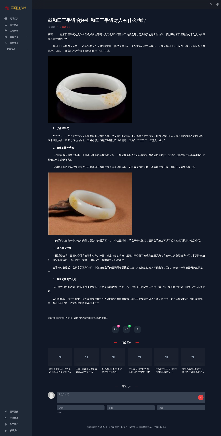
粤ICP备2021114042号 (117, 426)
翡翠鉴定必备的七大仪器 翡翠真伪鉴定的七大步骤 (60, 370)
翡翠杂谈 (66, 26)
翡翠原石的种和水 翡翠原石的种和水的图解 (139, 370)
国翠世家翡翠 (145, 426)
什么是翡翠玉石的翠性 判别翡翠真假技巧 (166, 370)
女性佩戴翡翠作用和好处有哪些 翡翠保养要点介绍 (193, 370)
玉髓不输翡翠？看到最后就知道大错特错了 (86, 370)
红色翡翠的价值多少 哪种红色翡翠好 (112, 370)
